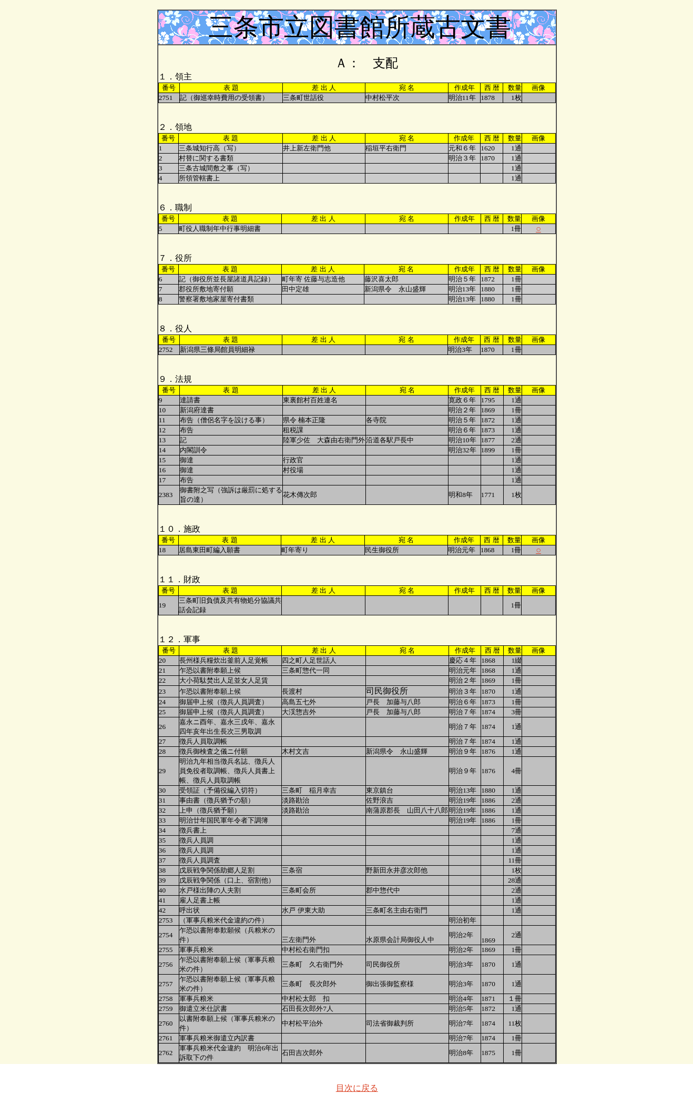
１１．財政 (179, 579)
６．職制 (175, 207)
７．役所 (175, 258)
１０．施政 (179, 528)
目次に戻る (357, 1087)
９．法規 (175, 378)
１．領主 (175, 76)
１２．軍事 (179, 639)
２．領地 (175, 127)
